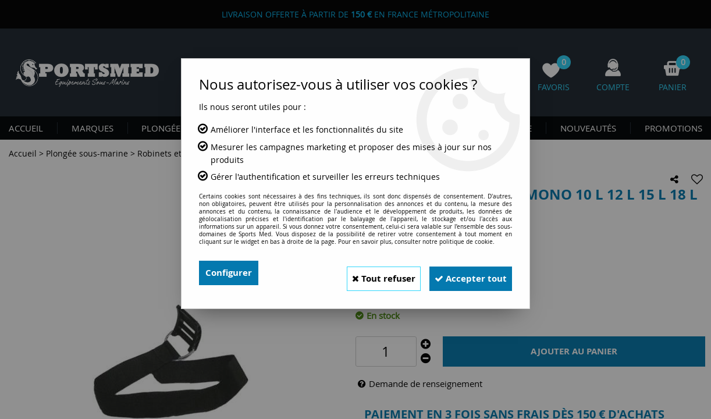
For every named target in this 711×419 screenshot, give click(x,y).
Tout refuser (368, 273)
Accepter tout (465, 273)
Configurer (230, 273)
